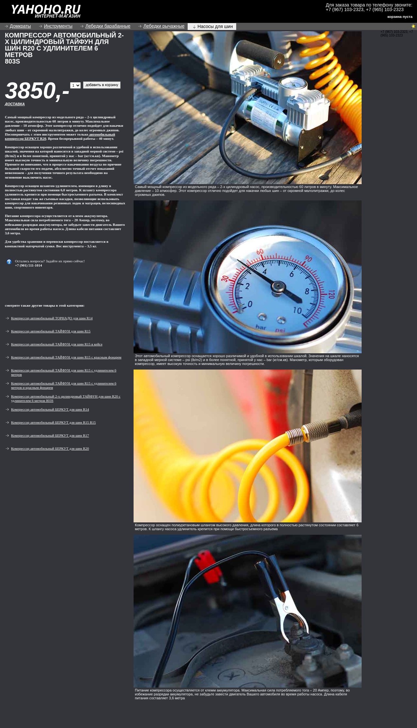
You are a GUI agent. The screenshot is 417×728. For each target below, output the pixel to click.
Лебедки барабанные (107, 26)
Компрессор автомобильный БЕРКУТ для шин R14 (50, 409)
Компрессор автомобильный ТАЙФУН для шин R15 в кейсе (56, 344)
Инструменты (58, 26)
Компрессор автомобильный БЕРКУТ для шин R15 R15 (53, 422)
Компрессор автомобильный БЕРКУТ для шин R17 (50, 435)
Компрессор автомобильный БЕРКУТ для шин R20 (50, 448)
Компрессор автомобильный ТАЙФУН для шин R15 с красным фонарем (66, 357)
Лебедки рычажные (163, 26)
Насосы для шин (215, 26)
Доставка (15, 104)
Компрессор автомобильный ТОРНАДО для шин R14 (52, 318)
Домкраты (20, 26)
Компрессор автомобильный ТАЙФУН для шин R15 (51, 331)
